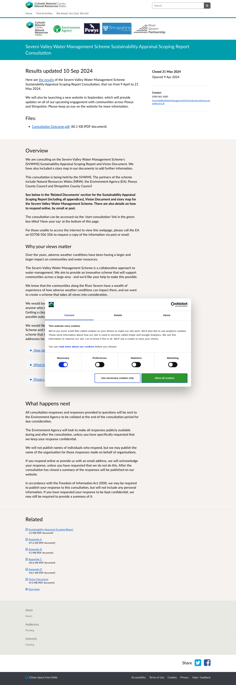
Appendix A (33, 539)
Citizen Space (36, 677)
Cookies (172, 677)
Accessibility (138, 677)
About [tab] (166, 315)
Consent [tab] (69, 315)
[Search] (207, 5)
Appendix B (33, 549)
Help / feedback (201, 677)
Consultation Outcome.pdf (51, 126)
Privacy (184, 677)
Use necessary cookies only (117, 378)
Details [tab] (118, 315)
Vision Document (36, 579)
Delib (54, 677)
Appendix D (33, 569)
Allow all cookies (164, 378)
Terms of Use (156, 677)
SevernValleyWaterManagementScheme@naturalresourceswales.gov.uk (181, 102)
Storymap (32, 589)
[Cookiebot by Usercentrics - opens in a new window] (173, 304)
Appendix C (33, 559)
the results (46, 79)
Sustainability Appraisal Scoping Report (49, 529)
